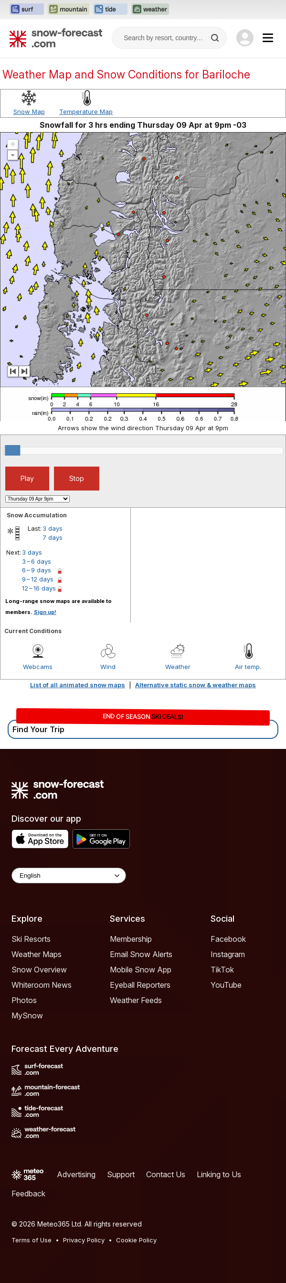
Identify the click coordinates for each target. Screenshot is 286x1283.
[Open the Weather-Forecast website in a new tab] (150, 9)
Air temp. (248, 666)
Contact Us (165, 1174)
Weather (178, 666)
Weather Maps (36, 954)
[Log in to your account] (245, 37)
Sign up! (45, 612)
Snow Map (29, 111)
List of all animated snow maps (77, 685)
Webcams (38, 666)
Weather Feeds (136, 1000)
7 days (52, 537)
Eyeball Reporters (140, 985)
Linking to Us (219, 1174)
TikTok (222, 969)
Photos (24, 1000)
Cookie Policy (136, 1240)
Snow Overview (39, 969)
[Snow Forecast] (56, 37)
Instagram (228, 954)
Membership (131, 939)
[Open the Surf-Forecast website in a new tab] (27, 9)
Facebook (228, 939)
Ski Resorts (31, 939)
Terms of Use (31, 1240)
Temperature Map (86, 111)
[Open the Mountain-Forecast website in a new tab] (68, 9)
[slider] (12, 450)
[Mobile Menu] (267, 37)
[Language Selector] (68, 875)
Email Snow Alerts (141, 954)
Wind (108, 666)
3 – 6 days (36, 561)
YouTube (226, 985)
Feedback (28, 1193)
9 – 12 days (37, 579)
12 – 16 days (39, 588)
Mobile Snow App (140, 969)
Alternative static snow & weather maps (195, 685)
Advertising (76, 1174)
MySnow (27, 1015)
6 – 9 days (36, 570)
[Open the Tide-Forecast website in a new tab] (110, 9)
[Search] (215, 37)
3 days (52, 528)
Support (121, 1174)
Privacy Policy (84, 1240)
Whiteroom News (41, 985)
